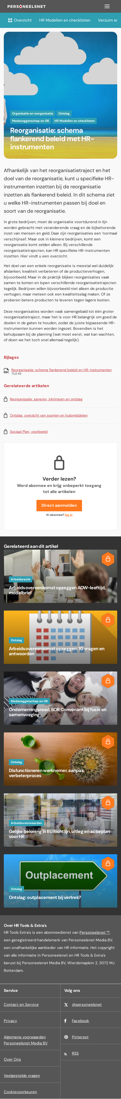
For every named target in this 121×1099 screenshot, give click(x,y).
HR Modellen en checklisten (64, 20)
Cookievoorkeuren (20, 1091)
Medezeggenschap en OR (30, 121)
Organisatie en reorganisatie (32, 113)
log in (68, 515)
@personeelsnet (87, 1004)
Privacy (10, 1020)
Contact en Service (21, 1004)
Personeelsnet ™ (94, 932)
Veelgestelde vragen (22, 1075)
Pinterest (80, 1037)
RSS (75, 1053)
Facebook (80, 1020)
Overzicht (20, 20)
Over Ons (12, 1059)
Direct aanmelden (59, 505)
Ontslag (64, 113)
